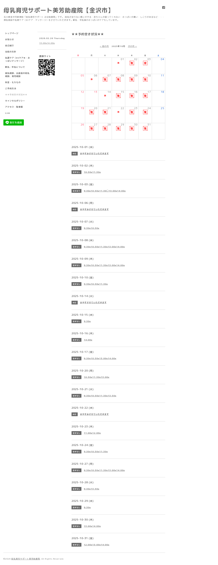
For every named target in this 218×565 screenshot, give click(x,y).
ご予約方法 (10, 88)
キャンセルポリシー (15, 100)
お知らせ (9, 39)
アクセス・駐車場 (14, 106)
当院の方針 (10, 51)
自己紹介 (9, 45)
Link (7, 113)
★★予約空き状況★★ (16, 94)
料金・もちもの (13, 82)
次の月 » (132, 46)
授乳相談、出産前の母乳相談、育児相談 (17, 75)
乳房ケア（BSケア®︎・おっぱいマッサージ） (17, 59)
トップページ (11, 33)
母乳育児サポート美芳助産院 (25, 558)
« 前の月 (104, 46)
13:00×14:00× (47, 43)
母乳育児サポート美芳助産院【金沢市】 (58, 10)
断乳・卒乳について (15, 67)
